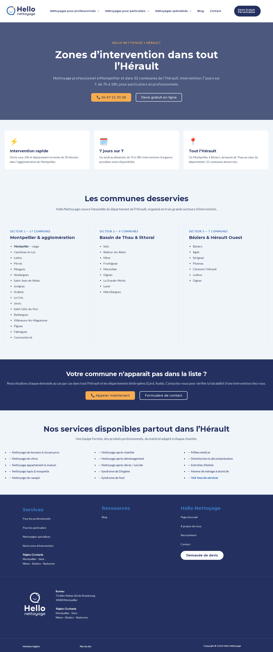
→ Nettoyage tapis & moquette (28, 471)
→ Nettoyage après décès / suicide (120, 465)
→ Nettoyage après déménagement (121, 458)
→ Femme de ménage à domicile (208, 471)
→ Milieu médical (198, 452)
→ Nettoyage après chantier (116, 452)
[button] (101, 11)
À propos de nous (191, 526)
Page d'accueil (189, 517)
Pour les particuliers (34, 527)
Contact (186, 544)
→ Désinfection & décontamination (210, 458)
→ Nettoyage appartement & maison (32, 465)
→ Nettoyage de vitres (23, 458)
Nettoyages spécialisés (36, 536)
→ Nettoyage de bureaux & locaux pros (33, 452)
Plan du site (85, 646)
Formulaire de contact (163, 395)
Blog (104, 517)
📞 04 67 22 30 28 (111, 97)
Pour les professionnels (37, 518)
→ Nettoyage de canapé (24, 477)
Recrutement (189, 535)
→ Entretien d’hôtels (200, 465)
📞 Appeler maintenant (110, 395)
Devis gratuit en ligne (159, 97)
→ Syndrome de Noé (111, 477)
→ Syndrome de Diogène (114, 471)
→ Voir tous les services (202, 477)
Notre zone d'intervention (38, 545)
